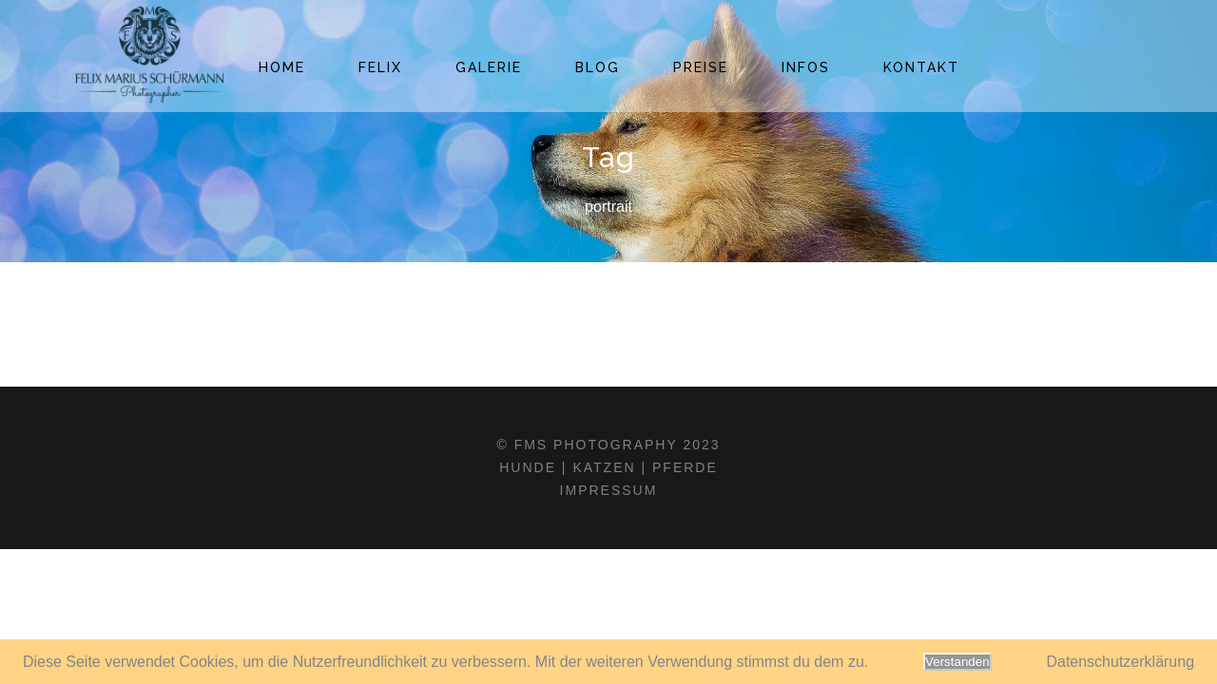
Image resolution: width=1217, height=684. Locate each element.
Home (282, 67)
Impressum (609, 490)
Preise (700, 67)
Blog (597, 67)
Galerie (488, 67)
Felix (380, 67)
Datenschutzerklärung (1120, 662)
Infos (806, 67)
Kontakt (921, 67)
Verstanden (957, 662)
